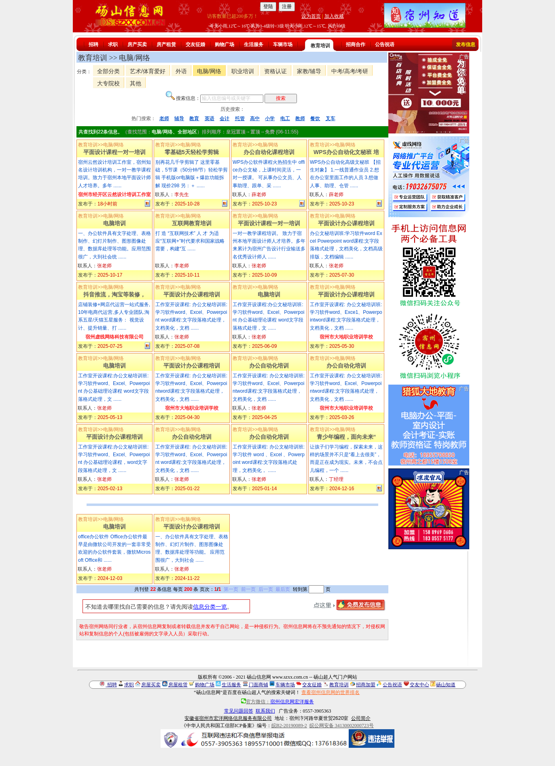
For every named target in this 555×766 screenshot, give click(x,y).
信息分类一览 (210, 606)
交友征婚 (195, 44)
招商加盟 (365, 685)
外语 (181, 71)
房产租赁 (166, 44)
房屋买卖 (151, 685)
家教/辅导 (309, 71)
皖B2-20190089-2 (289, 725)
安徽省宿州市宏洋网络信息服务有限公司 (228, 718)
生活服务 (253, 44)
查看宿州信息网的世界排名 (330, 692)
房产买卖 (137, 44)
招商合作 (355, 44)
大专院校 (108, 83)
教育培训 (320, 46)
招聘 (93, 44)
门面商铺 (258, 685)
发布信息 (465, 44)
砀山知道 (445, 685)
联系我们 (265, 711)
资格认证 (275, 71)
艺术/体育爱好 (147, 71)
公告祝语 (384, 44)
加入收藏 (334, 16)
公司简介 (361, 718)
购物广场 (224, 44)
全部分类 (108, 71)
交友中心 (419, 685)
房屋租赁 (178, 685)
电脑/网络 (209, 71)
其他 (135, 83)
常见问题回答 (238, 711)
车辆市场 (282, 44)
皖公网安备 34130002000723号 (341, 725)
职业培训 (242, 71)
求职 (113, 44)
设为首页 (311, 16)
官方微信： (277, 702)
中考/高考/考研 (350, 71)
